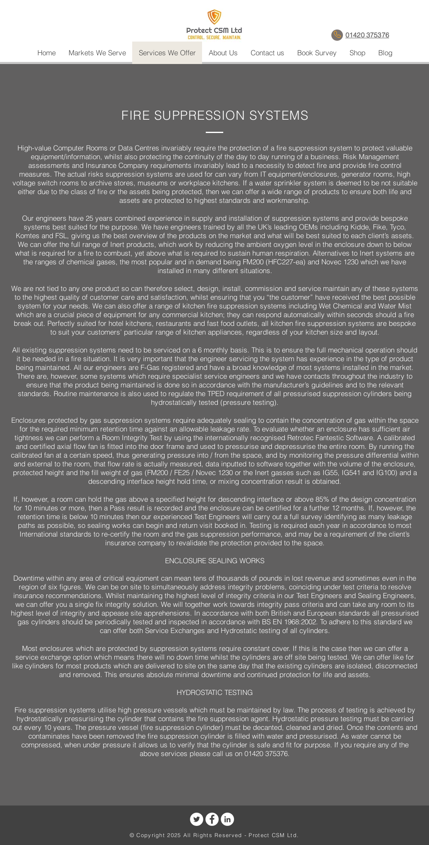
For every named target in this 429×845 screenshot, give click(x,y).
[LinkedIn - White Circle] (227, 819)
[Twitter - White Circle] (196, 819)
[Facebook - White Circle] (212, 819)
